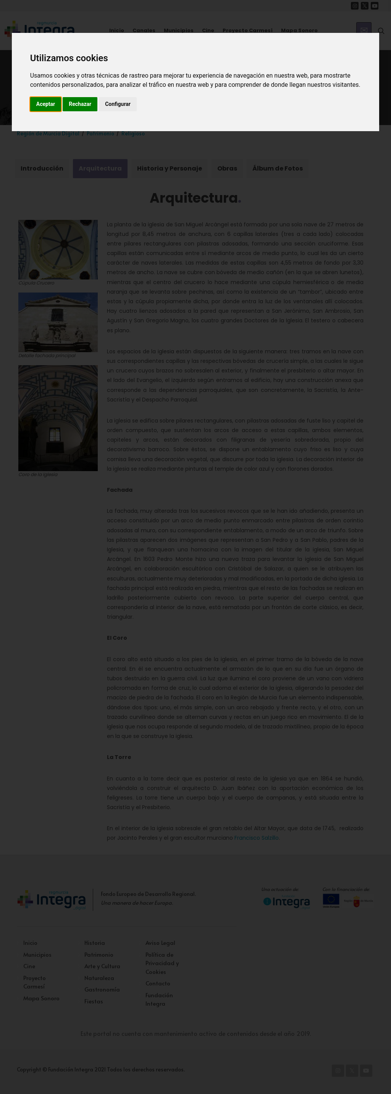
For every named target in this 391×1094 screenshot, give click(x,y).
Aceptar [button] (45, 104)
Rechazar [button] (80, 104)
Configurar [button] (118, 104)
